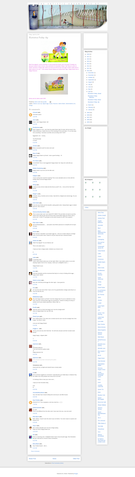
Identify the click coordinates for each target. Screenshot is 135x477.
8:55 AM (35, 254)
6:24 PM (35, 150)
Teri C (99, 417)
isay (34, 271)
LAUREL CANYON (100, 386)
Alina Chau (101, 212)
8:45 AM (35, 340)
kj (33, 372)
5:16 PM (35, 142)
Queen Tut (100, 389)
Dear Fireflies (36, 400)
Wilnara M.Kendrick (101, 435)
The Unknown (101, 420)
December (91, 72)
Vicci (99, 432)
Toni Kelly (100, 426)
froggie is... (36, 328)
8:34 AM (35, 237)
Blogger (76, 473)
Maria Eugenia (102, 330)
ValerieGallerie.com (70, 103)
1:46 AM (35, 181)
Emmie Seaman (100, 274)
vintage (31, 105)
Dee (99, 265)
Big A (99, 228)
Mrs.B (99, 355)
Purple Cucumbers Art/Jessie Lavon (101, 374)
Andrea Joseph (102, 215)
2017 (88, 56)
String (34, 184)
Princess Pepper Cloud (101, 368)
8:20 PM (35, 165)
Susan (34, 231)
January (90, 109)
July (89, 84)
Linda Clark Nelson (101, 318)
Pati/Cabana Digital (101, 364)
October (90, 77)
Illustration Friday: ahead (94, 93)
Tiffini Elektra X (102, 423)
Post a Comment (35, 451)
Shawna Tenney (100, 408)
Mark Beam (101, 337)
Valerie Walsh (61, 103)
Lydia (34, 257)
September (91, 79)
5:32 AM (35, 448)
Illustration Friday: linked (94, 99)
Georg (99, 282)
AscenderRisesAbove (38, 392)
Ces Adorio (36, 160)
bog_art (35, 153)
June (89, 86)
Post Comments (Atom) (57, 463)
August (90, 82)
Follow (86, 207)
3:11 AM (35, 190)
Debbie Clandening (38, 168)
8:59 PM (35, 397)
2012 (88, 66)
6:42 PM (35, 354)
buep (99, 379)
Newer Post (32, 458)
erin (34, 287)
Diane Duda (101, 267)
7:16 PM (35, 404)
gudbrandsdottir (37, 407)
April (89, 91)
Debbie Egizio (101, 262)
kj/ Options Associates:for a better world (101, 440)
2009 (88, 112)
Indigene (35, 175)
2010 (88, 70)
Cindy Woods (101, 250)
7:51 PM (35, 157)
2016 (88, 59)
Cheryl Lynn (36, 316)
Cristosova (100, 259)
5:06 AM (35, 199)
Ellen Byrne (36, 416)
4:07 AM (35, 313)
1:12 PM (35, 268)
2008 (88, 115)
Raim (99, 392)
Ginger (99, 284)
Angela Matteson (100, 221)
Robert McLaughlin (101, 398)
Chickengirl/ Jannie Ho (101, 247)
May (89, 89)
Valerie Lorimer (37, 280)
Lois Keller (100, 321)
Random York (101, 395)
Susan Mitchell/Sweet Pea (102, 413)
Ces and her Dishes (101, 243)
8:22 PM (35, 440)
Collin (99, 253)
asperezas (35, 344)
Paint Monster (101, 361)
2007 (88, 117)
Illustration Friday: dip (93, 102)
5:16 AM (35, 325)
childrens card (36, 103)
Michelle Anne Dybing (101, 344)
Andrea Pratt (101, 218)
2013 (88, 63)
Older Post (76, 458)
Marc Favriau (101, 324)
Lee (99, 310)
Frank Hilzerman (100, 278)
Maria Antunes (102, 327)
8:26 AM (35, 228)
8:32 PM (35, 369)
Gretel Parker (101, 287)
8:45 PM (35, 389)
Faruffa (35, 307)
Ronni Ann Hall (102, 402)
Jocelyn (100, 300)
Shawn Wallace (102, 405)
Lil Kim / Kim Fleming (101, 313)
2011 (88, 68)
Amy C (34, 425)
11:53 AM (35, 431)
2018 (88, 54)
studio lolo (35, 240)
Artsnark (35, 112)
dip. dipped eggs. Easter (46, 103)
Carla (99, 236)
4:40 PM (35, 116)
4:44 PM (35, 124)
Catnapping (101, 239)
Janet (34, 119)
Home (54, 458)
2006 (88, 119)
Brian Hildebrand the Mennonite (102, 232)
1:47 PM (35, 277)
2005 (88, 122)
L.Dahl (99, 303)
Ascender (100, 225)
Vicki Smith (36, 203)
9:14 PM (35, 304)
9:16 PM (35, 172)
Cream (99, 256)
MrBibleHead (36, 296)
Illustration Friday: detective (92, 96)
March (90, 105)
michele (35, 145)
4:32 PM (35, 293)
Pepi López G (36, 222)
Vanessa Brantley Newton (39, 212)
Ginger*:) (35, 193)
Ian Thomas (101, 294)
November (91, 75)
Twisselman (101, 429)
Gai (34, 434)
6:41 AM (35, 219)
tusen (99, 382)
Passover (55, 103)
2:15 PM (35, 284)
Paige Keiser (101, 358)
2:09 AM (35, 413)
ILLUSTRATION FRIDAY (101, 291)
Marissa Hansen (100, 333)
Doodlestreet (36, 127)
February (90, 107)
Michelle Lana (101, 348)
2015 (88, 61)
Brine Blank (36, 443)
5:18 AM (35, 422)
